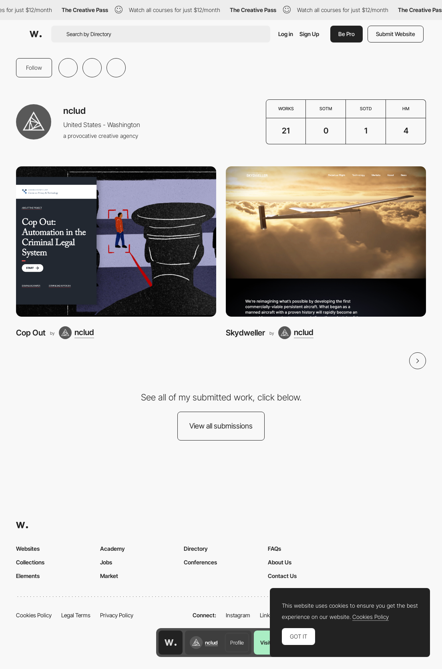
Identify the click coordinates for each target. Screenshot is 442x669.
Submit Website (395, 33)
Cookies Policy (34, 615)
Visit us (268, 642)
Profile (237, 642)
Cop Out (31, 333)
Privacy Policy (116, 615)
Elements (28, 575)
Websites (28, 548)
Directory (196, 548)
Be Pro (346, 33)
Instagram (238, 615)
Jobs (106, 562)
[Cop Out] (116, 241)
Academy (112, 548)
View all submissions (221, 426)
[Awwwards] (36, 34)
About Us (279, 562)
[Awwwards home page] (171, 643)
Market (109, 575)
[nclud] (76, 332)
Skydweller (245, 333)
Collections (30, 562)
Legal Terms (75, 615)
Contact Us (282, 575)
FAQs (274, 548)
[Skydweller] (326, 241)
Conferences (200, 562)
